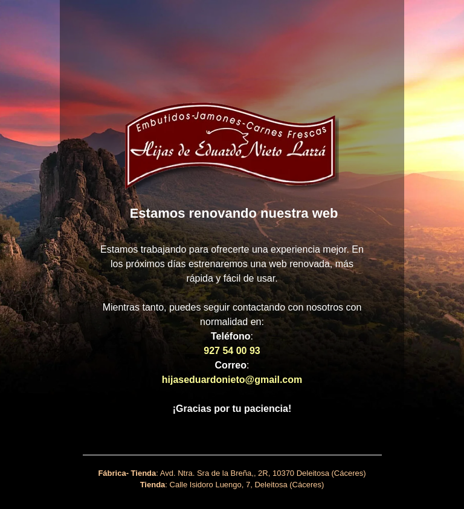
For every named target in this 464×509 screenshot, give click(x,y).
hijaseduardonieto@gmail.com (232, 380)
